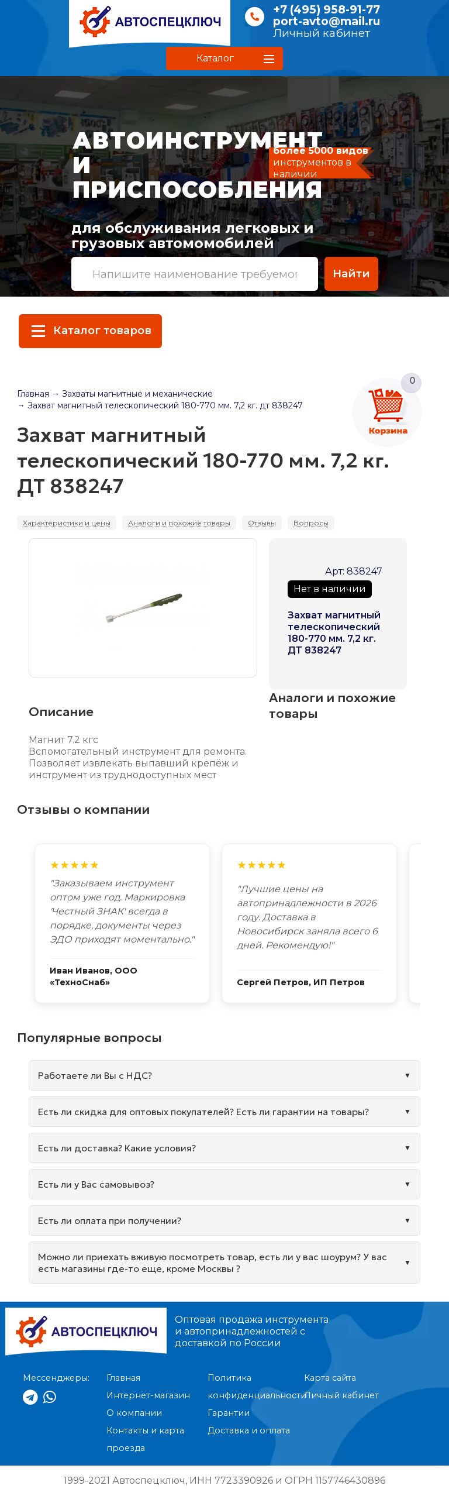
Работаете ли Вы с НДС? (95, 1075)
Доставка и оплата (249, 1430)
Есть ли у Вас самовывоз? (96, 1184)
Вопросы (311, 522)
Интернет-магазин (148, 1395)
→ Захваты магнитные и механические (132, 393)
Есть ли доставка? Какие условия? (117, 1148)
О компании (134, 1413)
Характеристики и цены (66, 522)
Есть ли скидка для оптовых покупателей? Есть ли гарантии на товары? (203, 1111)
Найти (351, 273)
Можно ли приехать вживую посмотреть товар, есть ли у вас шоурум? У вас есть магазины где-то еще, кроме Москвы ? (212, 1262)
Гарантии (229, 1413)
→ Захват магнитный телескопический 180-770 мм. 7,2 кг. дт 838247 (160, 405)
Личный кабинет (321, 33)
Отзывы (262, 522)
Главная (33, 393)
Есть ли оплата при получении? (109, 1220)
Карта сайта (330, 1378)
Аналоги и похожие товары (179, 522)
